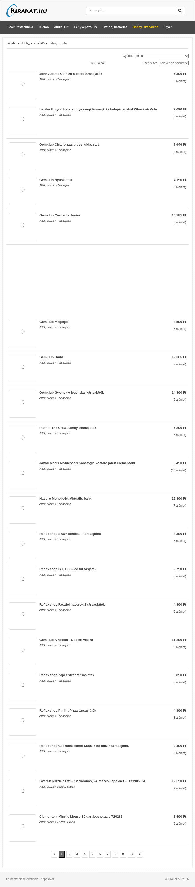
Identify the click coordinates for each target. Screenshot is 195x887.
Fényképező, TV (86, 27)
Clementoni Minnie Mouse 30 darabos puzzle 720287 (81, 816)
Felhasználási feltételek (22, 879)
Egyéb (168, 27)
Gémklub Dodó (51, 357)
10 (131, 853)
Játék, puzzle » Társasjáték (55, 79)
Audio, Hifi (61, 27)
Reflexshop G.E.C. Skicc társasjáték (67, 569)
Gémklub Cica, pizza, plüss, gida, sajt (69, 144)
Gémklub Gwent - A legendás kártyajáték (71, 392)
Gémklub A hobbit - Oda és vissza (66, 640)
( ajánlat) (179, 81)
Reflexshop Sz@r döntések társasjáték (70, 534)
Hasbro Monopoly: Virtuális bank (65, 498)
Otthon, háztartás (114, 27)
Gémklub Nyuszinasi (55, 180)
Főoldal (11, 43)
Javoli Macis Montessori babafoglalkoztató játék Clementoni (87, 463)
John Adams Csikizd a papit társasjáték (70, 74)
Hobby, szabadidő (145, 27)
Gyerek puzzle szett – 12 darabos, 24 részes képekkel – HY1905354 (92, 781)
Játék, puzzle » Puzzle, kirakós (57, 786)
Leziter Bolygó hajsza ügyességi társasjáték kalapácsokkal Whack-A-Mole (98, 109)
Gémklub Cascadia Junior (59, 215)
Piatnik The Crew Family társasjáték (67, 428)
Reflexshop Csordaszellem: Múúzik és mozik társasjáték (84, 746)
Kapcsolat (47, 879)
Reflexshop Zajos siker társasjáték (66, 675)
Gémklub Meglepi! (53, 322)
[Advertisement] (97, 280)
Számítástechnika (20, 27)
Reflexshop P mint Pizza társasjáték (67, 710)
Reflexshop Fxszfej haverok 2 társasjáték (72, 604)
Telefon (43, 27)
